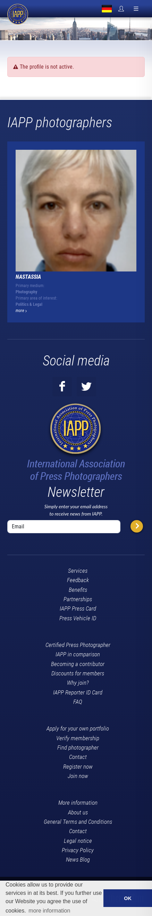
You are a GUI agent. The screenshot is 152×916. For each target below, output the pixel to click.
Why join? (78, 682)
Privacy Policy (78, 850)
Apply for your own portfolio (78, 728)
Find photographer (78, 747)
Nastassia (28, 277)
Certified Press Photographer (77, 644)
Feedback (78, 580)
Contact (78, 756)
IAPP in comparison (78, 654)
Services (77, 570)
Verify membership (77, 738)
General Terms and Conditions (78, 821)
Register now (78, 766)
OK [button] (128, 898)
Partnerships (78, 599)
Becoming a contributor (77, 663)
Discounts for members (77, 673)
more (21, 310)
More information (78, 802)
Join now (78, 775)
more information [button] (49, 911)
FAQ (77, 701)
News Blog (78, 859)
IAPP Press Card (78, 608)
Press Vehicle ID (77, 618)
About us (78, 812)
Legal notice (78, 840)
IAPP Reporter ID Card (77, 692)
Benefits (78, 589)
